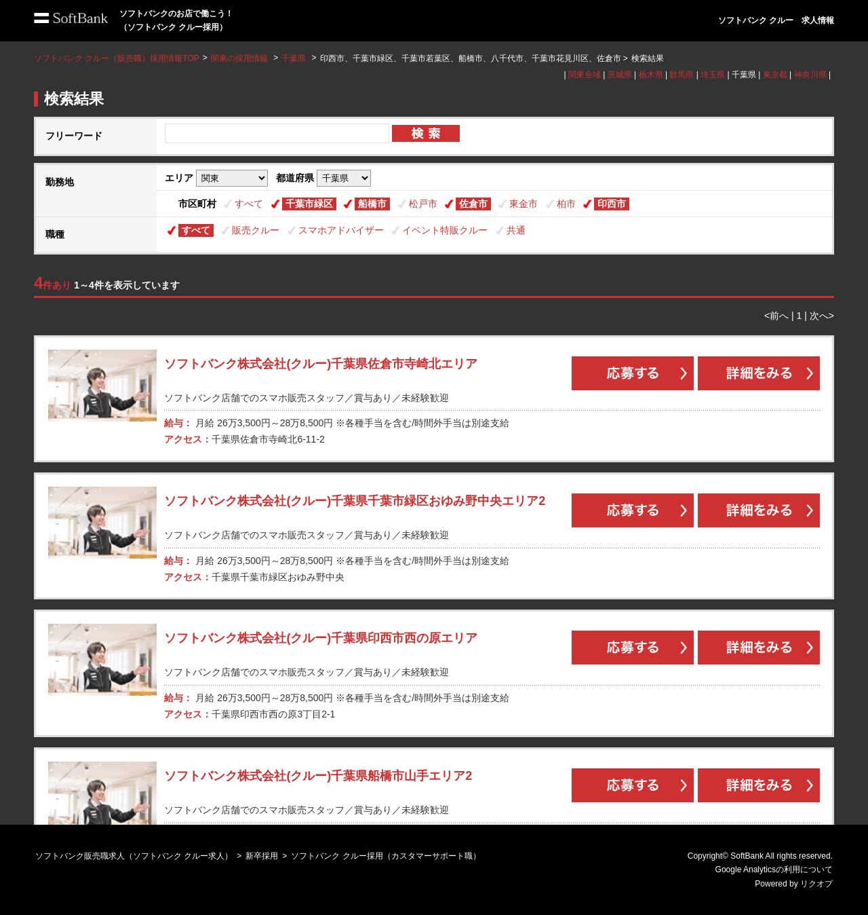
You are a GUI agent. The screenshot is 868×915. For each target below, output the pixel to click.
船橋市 (372, 203)
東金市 (523, 203)
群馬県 (681, 74)
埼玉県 (713, 74)
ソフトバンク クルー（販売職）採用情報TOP (116, 58)
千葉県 (293, 58)
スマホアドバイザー (341, 230)
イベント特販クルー (445, 230)
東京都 (775, 74)
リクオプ (816, 884)
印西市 (611, 203)
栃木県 (651, 74)
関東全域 (584, 74)
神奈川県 (810, 74)
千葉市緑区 (309, 203)
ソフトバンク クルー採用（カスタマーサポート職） (385, 856)
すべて (249, 203)
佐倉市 (473, 203)
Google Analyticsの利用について (774, 869)
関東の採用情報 (240, 58)
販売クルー (255, 230)
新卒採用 (261, 856)
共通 (516, 230)
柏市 (566, 203)
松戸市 (423, 203)
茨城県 (620, 74)
